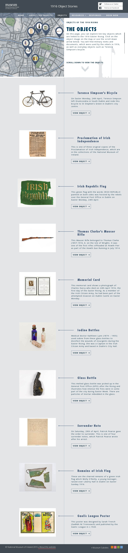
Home (21, 15)
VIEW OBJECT (80, 113)
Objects (62, 15)
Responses (95, 15)
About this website (41, 15)
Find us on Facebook (111, 8)
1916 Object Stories (64, 6)
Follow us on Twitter (111, 4)
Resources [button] (78, 15)
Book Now (112, 15)
